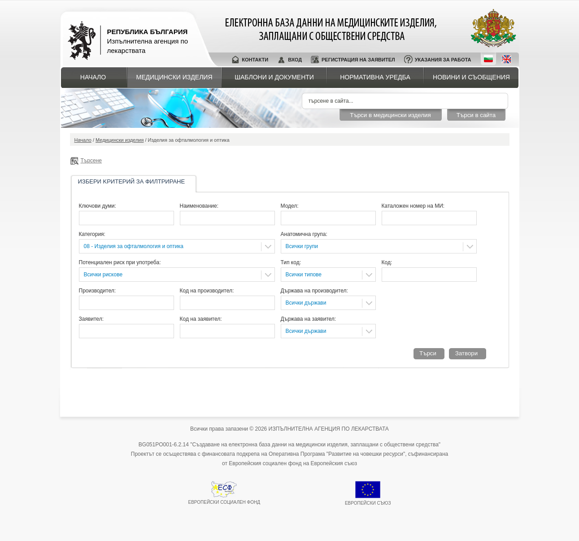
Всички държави (306, 303)
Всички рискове (103, 274)
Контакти (255, 59)
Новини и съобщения (471, 77)
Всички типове (304, 274)
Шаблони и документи (274, 77)
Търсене (91, 160)
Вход (295, 59)
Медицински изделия (174, 77)
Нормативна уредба (375, 77)
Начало (93, 77)
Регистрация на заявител (358, 59)
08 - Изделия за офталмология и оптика (134, 246)
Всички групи (302, 246)
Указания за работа (443, 59)
